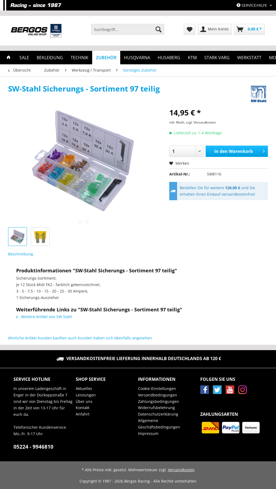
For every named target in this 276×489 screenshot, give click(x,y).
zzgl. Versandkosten (201, 122)
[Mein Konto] (215, 29)
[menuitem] (127, 32)
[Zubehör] (106, 57)
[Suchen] (158, 29)
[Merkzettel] (189, 29)
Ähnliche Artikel (22, 337)
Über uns (84, 401)
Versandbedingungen (157, 394)
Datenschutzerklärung (158, 414)
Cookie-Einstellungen (157, 388)
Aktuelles (84, 388)
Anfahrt (82, 414)
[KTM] (192, 57)
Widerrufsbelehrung (156, 407)
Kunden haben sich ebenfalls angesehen (115, 337)
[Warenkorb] (249, 29)
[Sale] (24, 57)
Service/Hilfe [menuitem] (252, 5)
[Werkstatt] (249, 57)
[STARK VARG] (217, 57)
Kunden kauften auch (57, 337)
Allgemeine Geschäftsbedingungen (159, 424)
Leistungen (86, 394)
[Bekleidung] (50, 57)
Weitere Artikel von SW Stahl (44, 316)
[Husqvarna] (137, 57)
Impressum (148, 433)
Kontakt (82, 407)
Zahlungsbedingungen (158, 401)
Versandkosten (181, 469)
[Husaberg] (169, 57)
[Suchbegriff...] (127, 29)
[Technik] (79, 57)
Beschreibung (20, 253)
